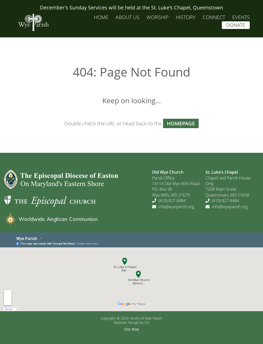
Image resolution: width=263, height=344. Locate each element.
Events (241, 17)
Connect (214, 17)
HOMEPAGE (181, 123)
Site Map (131, 329)
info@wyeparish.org (176, 207)
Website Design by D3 (131, 322)
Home (101, 17)
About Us (127, 17)
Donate (235, 25)
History (186, 17)
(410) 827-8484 (172, 200)
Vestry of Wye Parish (146, 318)
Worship (158, 17)
